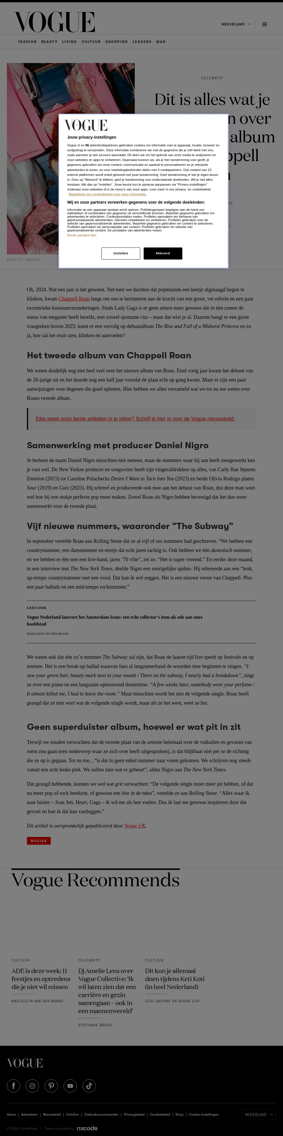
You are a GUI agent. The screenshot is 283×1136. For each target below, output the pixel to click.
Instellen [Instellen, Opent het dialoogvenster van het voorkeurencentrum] (121, 253)
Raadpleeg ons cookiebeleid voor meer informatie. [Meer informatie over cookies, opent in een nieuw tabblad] (108, 194)
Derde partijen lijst (81, 235)
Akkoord (163, 253)
